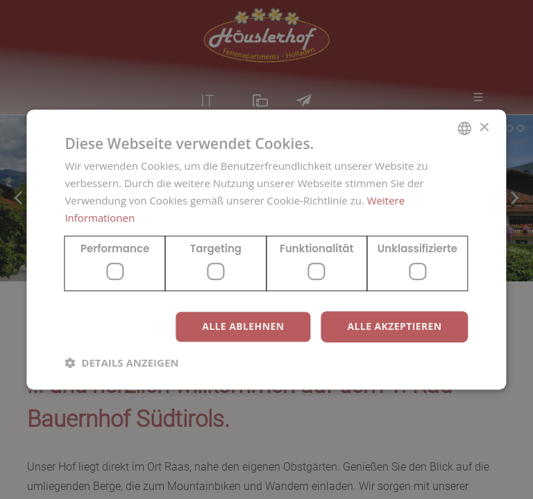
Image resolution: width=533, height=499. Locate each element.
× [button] (484, 128)
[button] (121, 362)
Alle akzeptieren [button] (394, 326)
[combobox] (465, 128)
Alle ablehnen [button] (243, 326)
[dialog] (266, 249)
